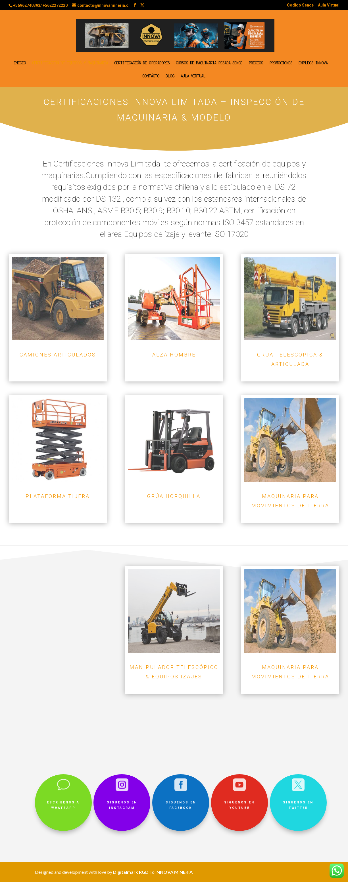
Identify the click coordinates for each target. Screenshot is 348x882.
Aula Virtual (328, 5)
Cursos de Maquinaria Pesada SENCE (209, 63)
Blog (170, 76)
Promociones (280, 63)
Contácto (150, 76)
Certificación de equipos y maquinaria (70, 63)
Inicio (20, 63)
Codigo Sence (300, 5)
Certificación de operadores (142, 63)
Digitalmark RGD (131, 872)
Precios (256, 63)
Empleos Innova (313, 63)
